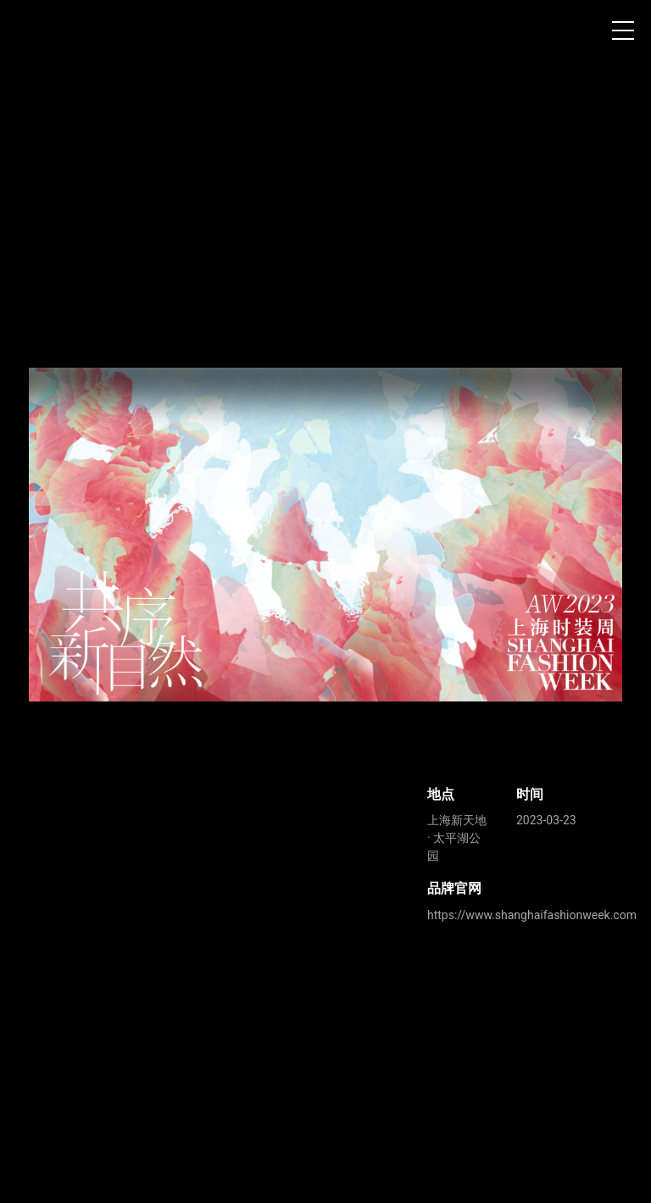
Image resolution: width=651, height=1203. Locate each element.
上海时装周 (41, 34)
